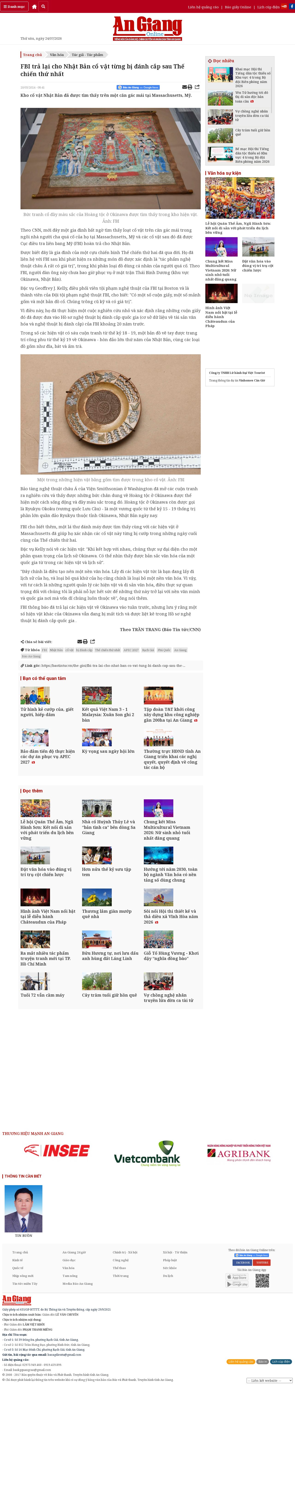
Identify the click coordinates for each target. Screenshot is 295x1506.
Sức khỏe (170, 1386)
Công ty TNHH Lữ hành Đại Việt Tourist (237, 373)
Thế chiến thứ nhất (107, 650)
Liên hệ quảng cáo (203, 7)
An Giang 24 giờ (74, 1370)
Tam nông (70, 1394)
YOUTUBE (261, 1380)
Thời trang (121, 1394)
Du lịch (168, 1394)
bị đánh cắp (84, 650)
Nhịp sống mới (22, 1394)
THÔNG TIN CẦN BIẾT (23, 1294)
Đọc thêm (33, 825)
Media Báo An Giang (77, 1402)
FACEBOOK (242, 1380)
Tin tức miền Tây (24, 1402)
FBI (44, 650)
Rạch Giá (148, 650)
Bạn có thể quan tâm (44, 679)
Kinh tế (17, 1378)
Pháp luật (170, 1378)
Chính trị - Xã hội (125, 1370)
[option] (57, 1268)
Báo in (262, 1480)
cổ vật (69, 650)
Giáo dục (69, 1378)
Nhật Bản (56, 650)
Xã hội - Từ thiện (175, 1370)
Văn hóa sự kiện (224, 173)
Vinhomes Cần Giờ (252, 380)
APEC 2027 (131, 650)
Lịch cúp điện (268, 7)
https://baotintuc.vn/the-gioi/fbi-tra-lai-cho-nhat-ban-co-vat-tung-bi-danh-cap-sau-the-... (106, 665)
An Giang (180, 650)
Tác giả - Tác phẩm (87, 54)
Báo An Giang (31, 656)
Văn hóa (57, 54)
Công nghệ (121, 1378)
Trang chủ (32, 54)
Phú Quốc (164, 650)
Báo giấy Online (238, 7)
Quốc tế (17, 1386)
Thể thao (119, 1386)
